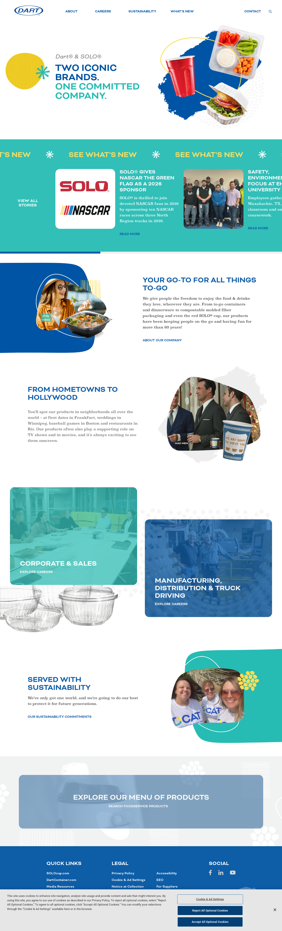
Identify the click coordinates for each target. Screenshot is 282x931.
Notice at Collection (128, 886)
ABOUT (71, 11)
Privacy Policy (123, 873)
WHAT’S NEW (182, 11)
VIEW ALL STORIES (28, 223)
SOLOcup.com (58, 873)
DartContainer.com (61, 880)
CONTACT (252, 11)
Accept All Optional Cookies (210, 921)
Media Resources (60, 886)
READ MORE (130, 254)
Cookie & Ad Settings (128, 880)
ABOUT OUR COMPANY (162, 360)
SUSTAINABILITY (142, 11)
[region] (141, 910)
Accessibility (166, 873)
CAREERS (103, 11)
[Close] (275, 910)
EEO (159, 880)
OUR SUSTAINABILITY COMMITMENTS (59, 737)
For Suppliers (167, 886)
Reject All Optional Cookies (210, 910)
